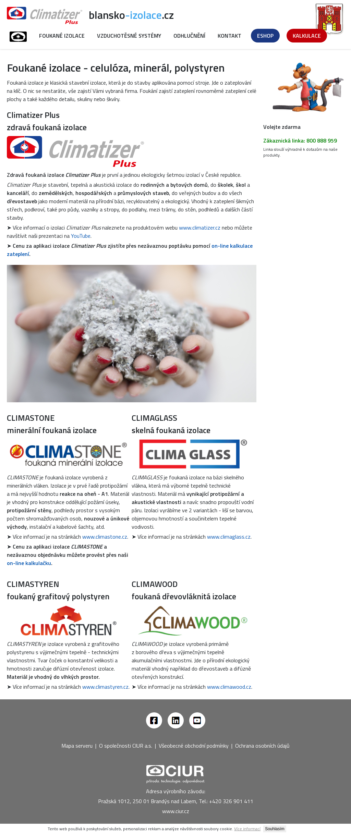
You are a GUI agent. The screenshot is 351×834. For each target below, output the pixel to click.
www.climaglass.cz (229, 536)
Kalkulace (307, 36)
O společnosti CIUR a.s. (125, 745)
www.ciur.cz (175, 811)
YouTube (80, 236)
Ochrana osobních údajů (262, 745)
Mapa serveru (77, 745)
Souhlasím (275, 828)
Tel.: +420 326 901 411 (226, 801)
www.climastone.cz (104, 536)
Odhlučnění (189, 36)
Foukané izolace (62, 36)
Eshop (265, 36)
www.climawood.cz (229, 687)
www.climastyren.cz (105, 687)
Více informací (247, 828)
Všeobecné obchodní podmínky (194, 745)
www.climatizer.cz (199, 227)
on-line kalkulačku (29, 563)
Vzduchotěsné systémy (129, 36)
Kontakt (229, 36)
